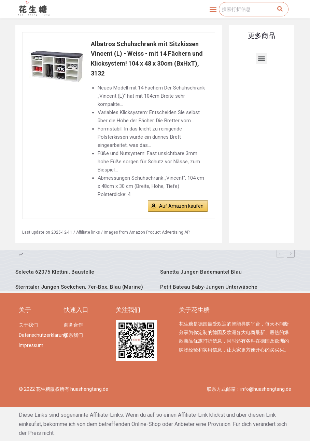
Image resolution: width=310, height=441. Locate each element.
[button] (213, 9)
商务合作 (73, 325)
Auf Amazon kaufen (181, 206)
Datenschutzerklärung (38, 335)
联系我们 (73, 335)
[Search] (280, 9)
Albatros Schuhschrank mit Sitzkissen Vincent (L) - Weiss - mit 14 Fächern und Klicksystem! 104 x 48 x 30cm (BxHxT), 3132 (147, 58)
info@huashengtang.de (265, 389)
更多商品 (261, 35)
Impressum (31, 345)
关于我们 (28, 325)
